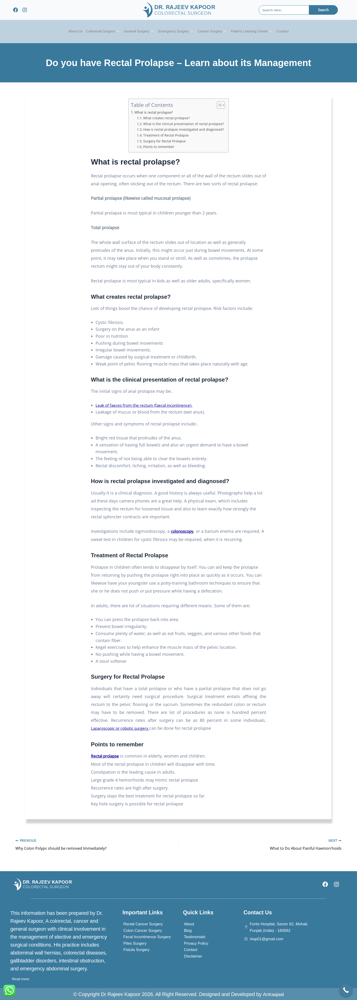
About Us (69, 31)
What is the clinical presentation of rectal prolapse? (183, 123)
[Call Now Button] (345, 990)
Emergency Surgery (175, 31)
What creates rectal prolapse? (166, 118)
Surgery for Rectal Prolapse (164, 141)
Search (323, 9)
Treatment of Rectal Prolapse (166, 135)
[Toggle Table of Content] (219, 105)
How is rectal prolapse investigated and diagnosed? (184, 129)
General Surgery (136, 31)
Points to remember (159, 146)
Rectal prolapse (106, 755)
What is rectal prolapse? (155, 112)
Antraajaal (273, 993)
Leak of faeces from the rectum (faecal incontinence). (148, 405)
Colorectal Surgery (97, 31)
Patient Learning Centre (256, 31)
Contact (289, 31)
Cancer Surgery (214, 31)
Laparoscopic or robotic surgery (123, 728)
